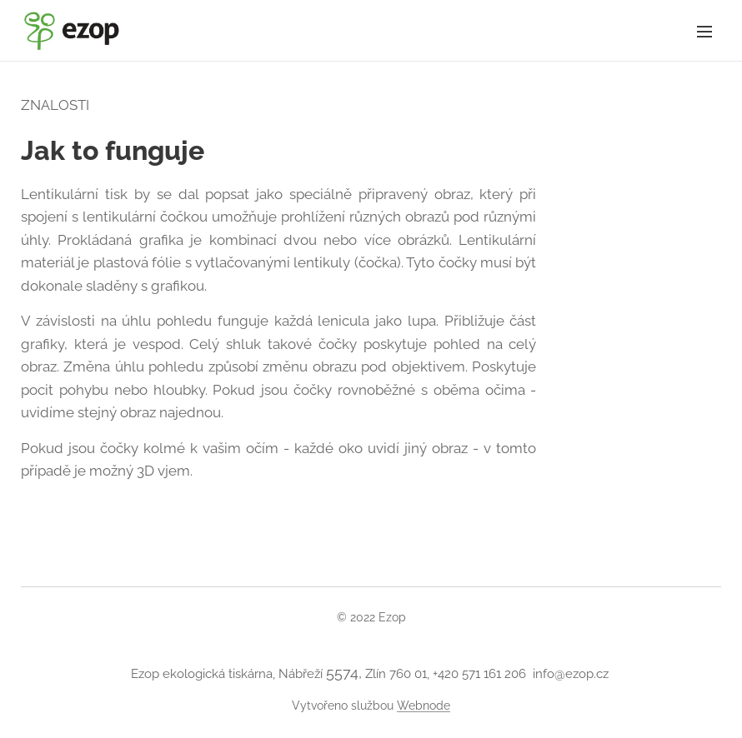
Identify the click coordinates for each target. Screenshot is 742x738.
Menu (704, 31)
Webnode (423, 705)
